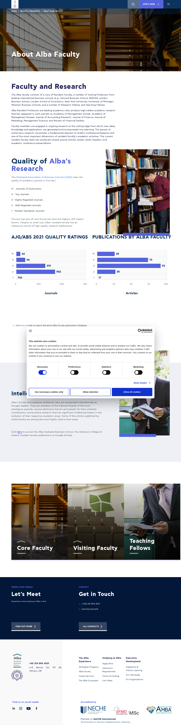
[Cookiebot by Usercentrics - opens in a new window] (139, 331)
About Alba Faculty (53, 11)
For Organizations (134, 679)
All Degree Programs (89, 667)
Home (14, 11)
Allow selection (90, 392)
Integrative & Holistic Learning (134, 669)
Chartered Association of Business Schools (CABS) (44, 177)
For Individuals (133, 675)
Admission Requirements (109, 670)
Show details (140, 383)
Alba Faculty (85, 671)
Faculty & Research (30, 11)
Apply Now (107, 663)
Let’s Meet (107, 680)
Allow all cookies (132, 392)
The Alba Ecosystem (89, 680)
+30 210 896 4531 (39, 663)
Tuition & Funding (110, 676)
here (23, 325)
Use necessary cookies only (49, 392)
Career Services (86, 676)
